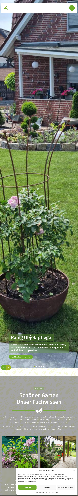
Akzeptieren (27, 487)
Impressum (55, 492)
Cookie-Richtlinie (39, 492)
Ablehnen (47, 487)
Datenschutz (48, 492)
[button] (74, 470)
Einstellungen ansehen (65, 487)
